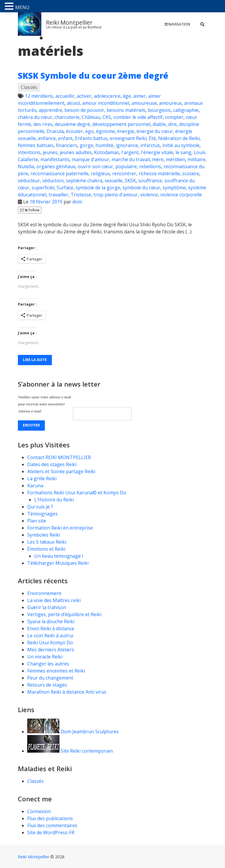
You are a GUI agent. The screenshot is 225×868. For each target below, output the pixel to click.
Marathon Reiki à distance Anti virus (66, 692)
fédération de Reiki (179, 138)
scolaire (190, 173)
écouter (74, 131)
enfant (65, 138)
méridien (175, 159)
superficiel (43, 187)
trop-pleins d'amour (115, 194)
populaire (126, 166)
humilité (104, 145)
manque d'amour (90, 159)
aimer (139, 96)
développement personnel (121, 124)
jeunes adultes (76, 152)
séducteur (29, 180)
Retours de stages (47, 685)
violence (149, 194)
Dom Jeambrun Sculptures (73, 731)
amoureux (170, 103)
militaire (196, 159)
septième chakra (84, 180)
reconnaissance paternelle (59, 173)
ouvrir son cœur (95, 166)
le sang (183, 152)
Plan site (36, 521)
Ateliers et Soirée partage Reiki (61, 471)
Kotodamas (106, 152)
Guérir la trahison (46, 607)
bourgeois (159, 110)
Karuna (35, 485)
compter (174, 117)
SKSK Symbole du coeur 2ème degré (93, 75)
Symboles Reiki (43, 535)
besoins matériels (126, 110)
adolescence (107, 96)
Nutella (26, 166)
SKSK (130, 180)
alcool (73, 103)
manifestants (54, 159)
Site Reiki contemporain (70, 751)
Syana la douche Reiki (50, 621)
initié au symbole (181, 145)
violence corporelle (181, 194)
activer (84, 96)
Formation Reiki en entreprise (60, 528)
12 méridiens (39, 96)
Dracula (55, 131)
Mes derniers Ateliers (50, 649)
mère (157, 159)
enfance (47, 138)
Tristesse (81, 194)
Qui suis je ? (40, 506)
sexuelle (113, 180)
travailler (58, 194)
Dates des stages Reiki (51, 464)
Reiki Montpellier (69, 22)
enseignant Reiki (128, 138)
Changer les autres (48, 663)
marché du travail (131, 159)
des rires (42, 124)
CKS (107, 117)
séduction (53, 180)
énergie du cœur (155, 131)
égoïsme (105, 131)
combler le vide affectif (138, 117)
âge (127, 96)
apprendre (50, 110)
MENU (22, 7)
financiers (66, 145)
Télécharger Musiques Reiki (57, 563)
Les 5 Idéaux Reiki (46, 542)
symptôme (174, 187)
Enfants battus (91, 138)
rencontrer (124, 173)
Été (152, 138)
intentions (29, 152)
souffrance (150, 180)
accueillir (64, 96)
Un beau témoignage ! (58, 556)
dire (172, 124)
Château (91, 117)
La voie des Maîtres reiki (54, 600)
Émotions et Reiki (46, 549)
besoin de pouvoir (84, 110)
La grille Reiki (42, 478)
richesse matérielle (159, 173)
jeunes (50, 152)
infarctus (150, 145)
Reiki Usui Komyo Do (50, 642)
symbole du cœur (141, 187)
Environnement (44, 593)
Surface (65, 187)
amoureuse (144, 103)
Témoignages (42, 513)
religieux (100, 173)
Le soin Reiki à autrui (50, 635)
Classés (29, 87)
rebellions (150, 166)
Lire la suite (35, 359)
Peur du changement (50, 678)
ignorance (127, 145)
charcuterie (66, 117)
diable (159, 124)
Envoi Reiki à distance (50, 628)
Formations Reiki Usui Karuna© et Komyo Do (76, 492)
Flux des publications (50, 818)
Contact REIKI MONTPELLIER (59, 457)
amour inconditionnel (105, 103)
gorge (86, 145)
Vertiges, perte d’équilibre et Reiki (64, 614)
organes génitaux (55, 166)
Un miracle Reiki (44, 656)
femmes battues (36, 145)
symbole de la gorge (98, 187)
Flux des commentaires (52, 825)
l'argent (130, 152)
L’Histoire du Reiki (54, 499)
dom (77, 201)
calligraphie (186, 110)
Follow (29, 210)
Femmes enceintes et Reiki (56, 671)
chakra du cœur (35, 117)
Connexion (39, 811)
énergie (125, 131)
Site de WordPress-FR (50, 832)
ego (89, 131)
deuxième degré (72, 124)
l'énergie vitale (157, 152)
